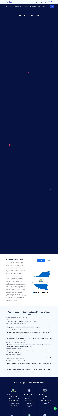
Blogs (39, 6)
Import (41, 260)
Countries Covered (18, 6)
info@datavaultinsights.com (39, 2)
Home (7, 6)
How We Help (32, 6)
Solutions (26, 6)
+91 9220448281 (29, 2)
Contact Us (44, 6)
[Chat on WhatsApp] (55, 408)
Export (48, 260)
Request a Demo (52, 6)
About (11, 6)
